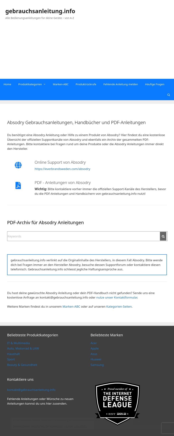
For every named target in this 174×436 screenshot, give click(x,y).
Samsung (97, 365)
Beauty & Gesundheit (22, 365)
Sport (11, 359)
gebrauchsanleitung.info (40, 11)
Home (7, 84)
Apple (95, 348)
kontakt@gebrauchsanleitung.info (31, 390)
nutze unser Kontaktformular (116, 297)
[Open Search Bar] (168, 95)
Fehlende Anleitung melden (120, 84)
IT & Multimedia (18, 343)
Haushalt (13, 354)
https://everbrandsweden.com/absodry (62, 169)
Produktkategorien (33, 84)
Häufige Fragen (154, 84)
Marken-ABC (61, 84)
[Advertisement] (87, 52)
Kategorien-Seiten (119, 306)
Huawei (96, 359)
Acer (94, 343)
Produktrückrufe (86, 84)
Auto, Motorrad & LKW (23, 348)
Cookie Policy (80, 426)
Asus (94, 354)
